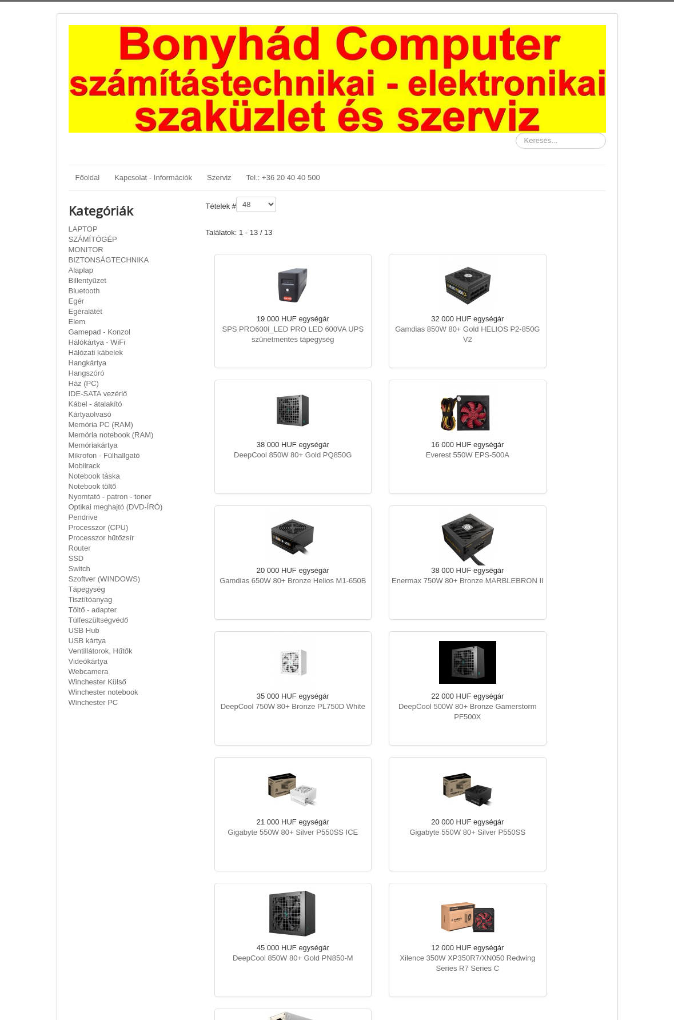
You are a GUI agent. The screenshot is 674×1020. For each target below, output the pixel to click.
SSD (76, 558)
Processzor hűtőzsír (101, 537)
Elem (77, 321)
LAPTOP (83, 229)
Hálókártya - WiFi (97, 342)
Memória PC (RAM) (101, 424)
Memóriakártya (93, 445)
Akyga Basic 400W (272, 832)
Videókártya (88, 661)
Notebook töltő (93, 486)
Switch (79, 568)
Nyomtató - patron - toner (110, 496)
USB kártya (87, 640)
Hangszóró (87, 373)
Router (80, 548)
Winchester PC (93, 702)
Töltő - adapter (93, 609)
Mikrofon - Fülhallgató (104, 455)
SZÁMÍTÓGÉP (93, 239)
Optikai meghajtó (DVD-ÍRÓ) (116, 507)
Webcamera (89, 671)
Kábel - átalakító (95, 404)
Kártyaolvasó (90, 414)
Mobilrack (85, 465)
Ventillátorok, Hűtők (101, 651)
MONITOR (86, 249)
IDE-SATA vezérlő (98, 393)
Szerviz (219, 177)
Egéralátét (85, 311)
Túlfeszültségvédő (99, 620)
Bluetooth (84, 290)
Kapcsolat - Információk (153, 177)
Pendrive (83, 517)
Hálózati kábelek (96, 352)
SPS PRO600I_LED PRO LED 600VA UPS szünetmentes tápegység (272, 339)
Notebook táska (94, 476)
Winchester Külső (97, 682)
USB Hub (84, 630)
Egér (76, 301)
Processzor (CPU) (99, 527)
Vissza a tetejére (578, 998)
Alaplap (81, 270)
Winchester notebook (103, 692)
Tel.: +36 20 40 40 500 (283, 177)
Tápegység (87, 589)
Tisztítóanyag (91, 599)
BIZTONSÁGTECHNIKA (109, 260)
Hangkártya (87, 362)
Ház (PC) (84, 383)
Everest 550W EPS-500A (272, 455)
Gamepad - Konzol (99, 332)
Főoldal (87, 177)
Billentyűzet (87, 280)
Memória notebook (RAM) (111, 435)
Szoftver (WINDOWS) (105, 579)
